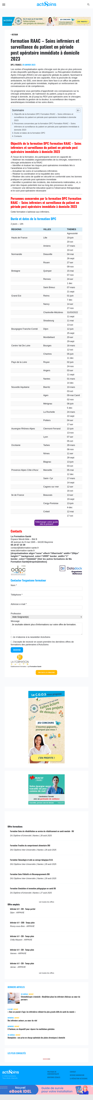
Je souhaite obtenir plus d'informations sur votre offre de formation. (46, 629)
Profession (16, 613)
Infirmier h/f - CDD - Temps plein (22, 922)
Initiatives (11, 1018)
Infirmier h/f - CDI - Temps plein (22, 936)
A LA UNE (10, 1009)
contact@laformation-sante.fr (25, 548)
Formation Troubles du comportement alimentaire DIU (30, 845)
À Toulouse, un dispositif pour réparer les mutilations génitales (31, 1029)
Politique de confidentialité (53, 1073)
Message (15, 621)
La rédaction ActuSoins (78, 1078)
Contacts (18, 136)
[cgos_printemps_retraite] (46, 25)
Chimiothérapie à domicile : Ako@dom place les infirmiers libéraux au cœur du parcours (50, 998)
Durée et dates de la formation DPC (29, 133)
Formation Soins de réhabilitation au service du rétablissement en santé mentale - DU (42, 831)
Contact (73, 1072)
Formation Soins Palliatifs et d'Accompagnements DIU (30, 874)
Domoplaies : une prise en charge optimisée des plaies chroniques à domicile (36, 1037)
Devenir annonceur (77, 1075)
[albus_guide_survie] (46, 1094)
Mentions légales (53, 1077)
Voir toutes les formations (46, 672)
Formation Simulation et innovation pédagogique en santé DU (33, 888)
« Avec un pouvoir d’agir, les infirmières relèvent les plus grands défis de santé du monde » (42, 1011)
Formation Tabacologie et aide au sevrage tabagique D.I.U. (31, 859)
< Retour (14, 34)
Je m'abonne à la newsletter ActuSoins (31, 637)
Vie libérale (24, 994)
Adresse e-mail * (19, 604)
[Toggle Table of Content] (77, 110)
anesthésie (17, 168)
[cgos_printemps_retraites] (46, 762)
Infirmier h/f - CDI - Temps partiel (22, 908)
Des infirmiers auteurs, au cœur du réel (22, 1020)
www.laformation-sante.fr (23, 550)
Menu (3, 5)
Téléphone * (16, 595)
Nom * (14, 585)
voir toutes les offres (46, 902)
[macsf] (46, 804)
